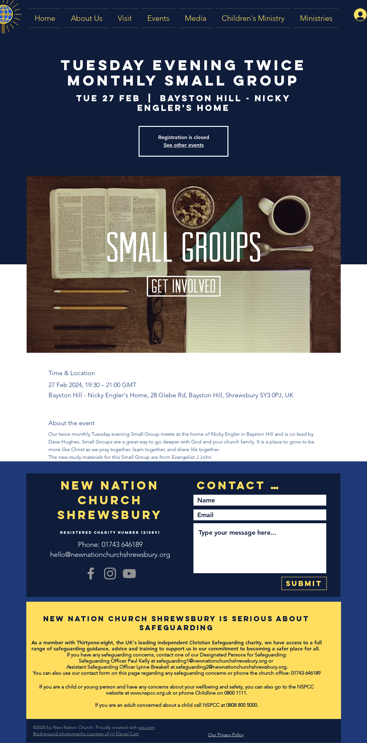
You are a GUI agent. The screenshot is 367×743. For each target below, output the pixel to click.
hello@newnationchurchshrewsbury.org (110, 554)
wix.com (147, 727)
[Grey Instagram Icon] (110, 574)
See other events (184, 145)
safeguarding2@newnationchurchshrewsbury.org (231, 667)
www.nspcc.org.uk (150, 693)
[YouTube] (129, 574)
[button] (195, 18)
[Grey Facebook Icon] (91, 574)
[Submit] (304, 583)
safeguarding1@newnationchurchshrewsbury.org (211, 661)
